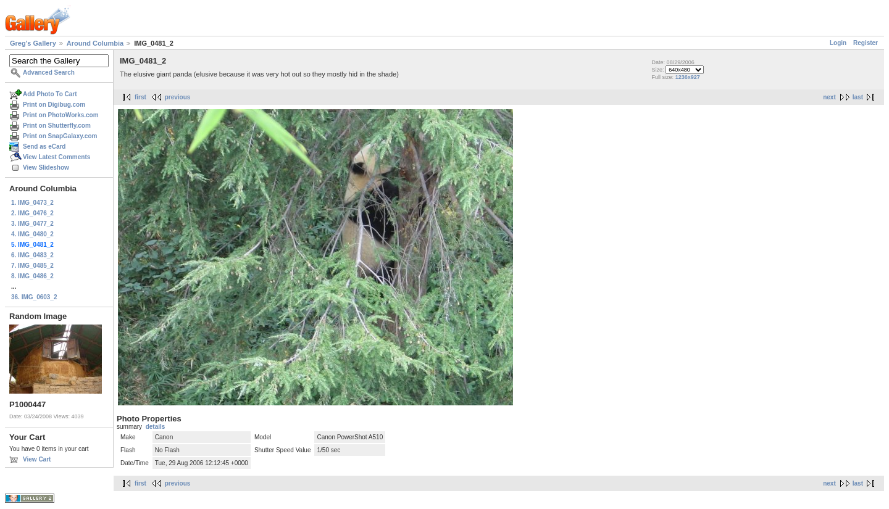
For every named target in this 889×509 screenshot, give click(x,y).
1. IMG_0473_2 (32, 202)
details (155, 426)
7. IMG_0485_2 (32, 265)
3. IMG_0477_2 (32, 223)
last (858, 97)
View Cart (37, 459)
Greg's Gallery (33, 43)
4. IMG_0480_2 (32, 234)
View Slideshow (46, 167)
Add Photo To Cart (50, 94)
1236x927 (687, 77)
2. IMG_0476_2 (32, 213)
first (140, 97)
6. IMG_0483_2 (32, 255)
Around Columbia (95, 43)
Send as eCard (44, 146)
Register (865, 42)
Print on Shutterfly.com (57, 125)
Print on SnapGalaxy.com (60, 136)
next (829, 97)
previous (178, 97)
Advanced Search (49, 72)
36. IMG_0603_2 (34, 297)
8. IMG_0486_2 (32, 276)
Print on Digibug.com (54, 104)
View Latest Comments (56, 157)
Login (838, 42)
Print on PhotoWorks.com (61, 115)
